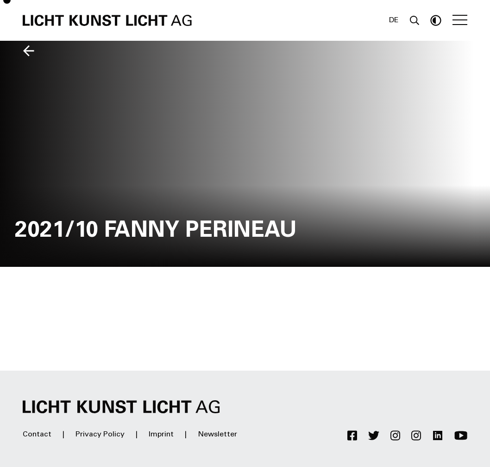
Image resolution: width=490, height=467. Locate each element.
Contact (37, 434)
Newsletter (217, 434)
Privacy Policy (100, 434)
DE (394, 20)
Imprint (161, 434)
